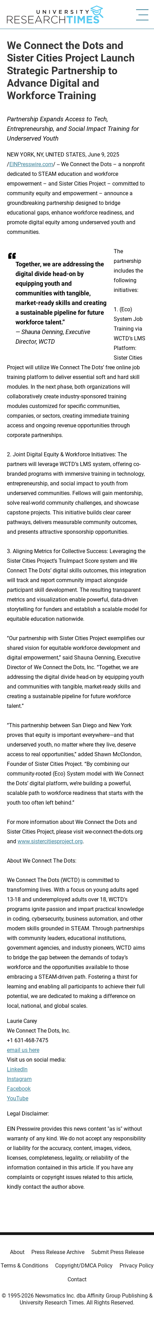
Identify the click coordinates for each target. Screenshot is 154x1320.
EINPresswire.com (31, 164)
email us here (23, 1050)
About (17, 1252)
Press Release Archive (57, 1252)
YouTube (17, 1098)
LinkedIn (17, 1069)
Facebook (19, 1088)
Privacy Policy (137, 1265)
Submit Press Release (117, 1252)
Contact (77, 1279)
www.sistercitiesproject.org (50, 841)
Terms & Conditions (24, 1265)
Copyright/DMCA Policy (84, 1265)
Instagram (19, 1079)
